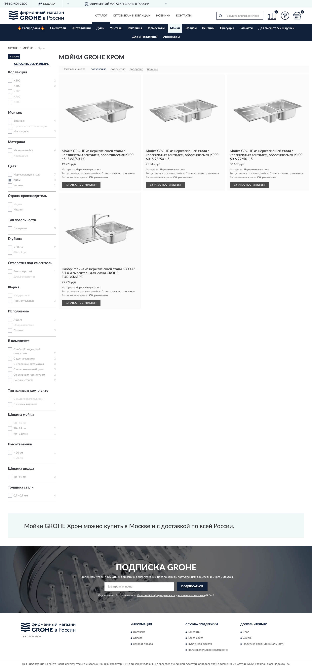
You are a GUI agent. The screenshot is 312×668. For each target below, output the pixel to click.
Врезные (19, 120)
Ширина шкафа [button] (21, 468)
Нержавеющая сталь (27, 174)
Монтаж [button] (15, 112)
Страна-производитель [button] (27, 196)
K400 (17, 86)
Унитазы (116, 28)
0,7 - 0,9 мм (21, 495)
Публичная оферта (200, 644)
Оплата (137, 638)
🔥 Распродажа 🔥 (31, 28)
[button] (285, 16)
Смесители (58, 28)
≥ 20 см (18, 458)
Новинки (163, 15)
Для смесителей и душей (276, 28)
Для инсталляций (145, 36)
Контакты (184, 15)
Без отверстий (23, 271)
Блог (246, 632)
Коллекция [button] (17, 72)
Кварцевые (21, 155)
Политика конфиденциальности (263, 644)
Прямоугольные (24, 301)
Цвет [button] (12, 166)
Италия (18, 209)
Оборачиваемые (24, 325)
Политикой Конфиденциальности (156, 595)
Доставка (139, 632)
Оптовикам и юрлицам (131, 15)
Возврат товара (143, 644)
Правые (18, 330)
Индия (18, 204)
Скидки (247, 638)
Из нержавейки (23, 150)
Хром (17, 180)
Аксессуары (171, 36)
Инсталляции (81, 28)
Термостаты (156, 28)
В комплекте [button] (19, 341)
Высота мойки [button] (20, 444)
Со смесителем (23, 380)
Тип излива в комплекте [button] (28, 391)
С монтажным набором (29, 369)
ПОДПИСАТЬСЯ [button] (192, 586)
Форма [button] (13, 287)
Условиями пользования (191, 595)
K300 (17, 80)
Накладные (21, 131)
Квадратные (21, 295)
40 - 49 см (20, 252)
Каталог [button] (101, 15)
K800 (17, 102)
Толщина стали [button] (21, 487)
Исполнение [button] (18, 311)
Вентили (208, 28)
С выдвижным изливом (28, 399)
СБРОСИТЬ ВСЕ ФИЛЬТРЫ (32, 64)
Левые (18, 319)
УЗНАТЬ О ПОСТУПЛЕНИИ (81, 185)
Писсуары (227, 28)
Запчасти (246, 28)
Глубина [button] (15, 239)
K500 (17, 91)
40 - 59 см (20, 477)
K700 (17, 96)
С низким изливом (25, 404)
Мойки (175, 28)
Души (100, 28)
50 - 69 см (20, 423)
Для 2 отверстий (24, 276)
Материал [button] (16, 142)
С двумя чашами (24, 358)
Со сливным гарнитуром (29, 374)
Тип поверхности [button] (22, 220)
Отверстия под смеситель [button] (30, 263)
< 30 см (18, 247)
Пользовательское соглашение (208, 650)
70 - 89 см (20, 428)
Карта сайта (195, 638)
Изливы (191, 28)
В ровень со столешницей (30, 126)
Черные (18, 185)
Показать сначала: (74, 69)
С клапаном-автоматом (29, 364)
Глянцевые (20, 228)
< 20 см (18, 452)
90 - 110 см (21, 433)
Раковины (135, 28)
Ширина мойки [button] (21, 415)
